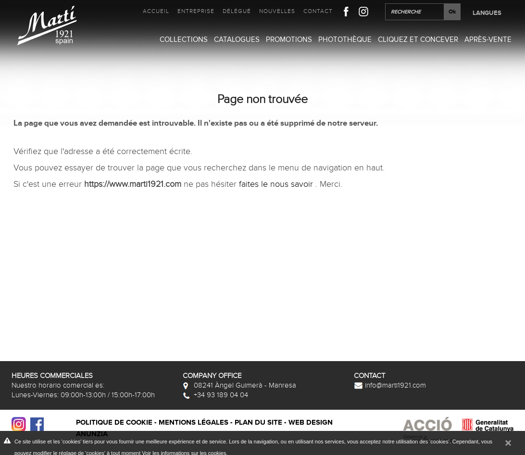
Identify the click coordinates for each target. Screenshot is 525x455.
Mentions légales (193, 422)
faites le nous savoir (277, 184)
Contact (318, 11)
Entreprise (195, 11)
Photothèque (345, 39)
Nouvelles (277, 11)
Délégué (237, 11)
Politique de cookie (114, 422)
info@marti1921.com (390, 385)
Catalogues (237, 39)
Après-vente (488, 39)
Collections (184, 39)
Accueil (156, 11)
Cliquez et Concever (418, 39)
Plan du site (258, 422)
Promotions (289, 39)
